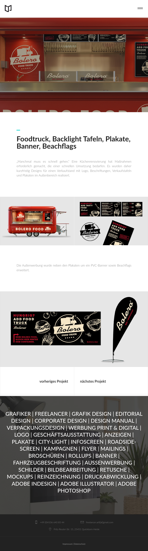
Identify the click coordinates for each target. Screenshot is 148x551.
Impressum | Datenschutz (74, 544)
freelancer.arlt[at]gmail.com (99, 522)
